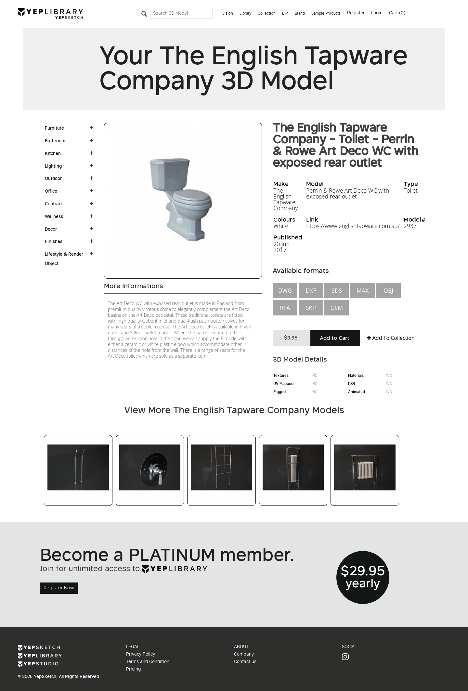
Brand (300, 14)
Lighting (53, 167)
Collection (267, 14)
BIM (285, 14)
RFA (285, 308)
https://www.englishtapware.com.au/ (353, 226)
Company (244, 655)
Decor (51, 230)
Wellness (54, 217)
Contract (54, 204)
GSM (337, 308)
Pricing (133, 670)
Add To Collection (391, 337)
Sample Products (326, 14)
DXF (311, 290)
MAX (363, 290)
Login (377, 13)
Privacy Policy (140, 655)
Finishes (53, 242)
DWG (285, 290)
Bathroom (55, 141)
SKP (311, 308)
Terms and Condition (147, 662)
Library (245, 14)
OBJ (388, 290)
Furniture (54, 129)
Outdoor (53, 179)
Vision (227, 14)
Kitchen (53, 154)
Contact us (245, 662)
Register (356, 13)
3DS (337, 290)
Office (51, 192)
